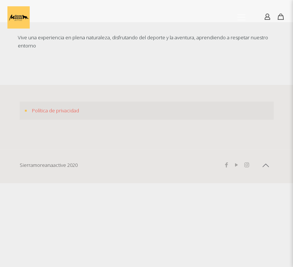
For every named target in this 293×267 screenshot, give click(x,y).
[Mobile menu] (241, 16)
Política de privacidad (55, 110)
